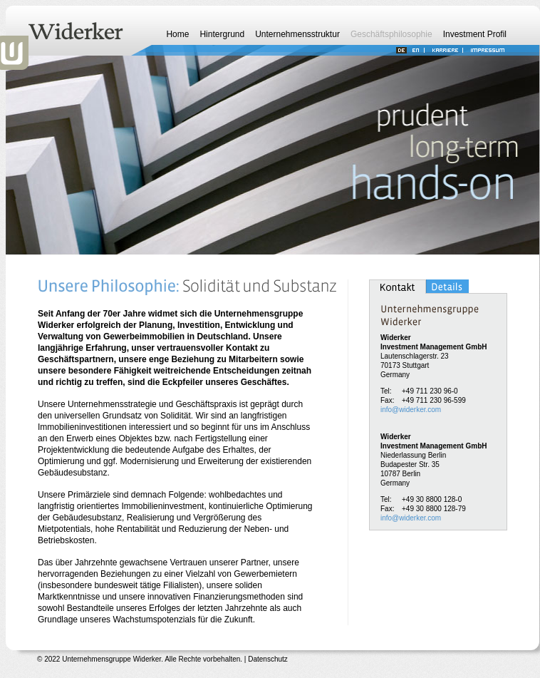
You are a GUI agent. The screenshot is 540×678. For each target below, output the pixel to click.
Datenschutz (268, 659)
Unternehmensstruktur (297, 34)
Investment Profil (475, 34)
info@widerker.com (410, 410)
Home (177, 34)
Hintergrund (221, 34)
